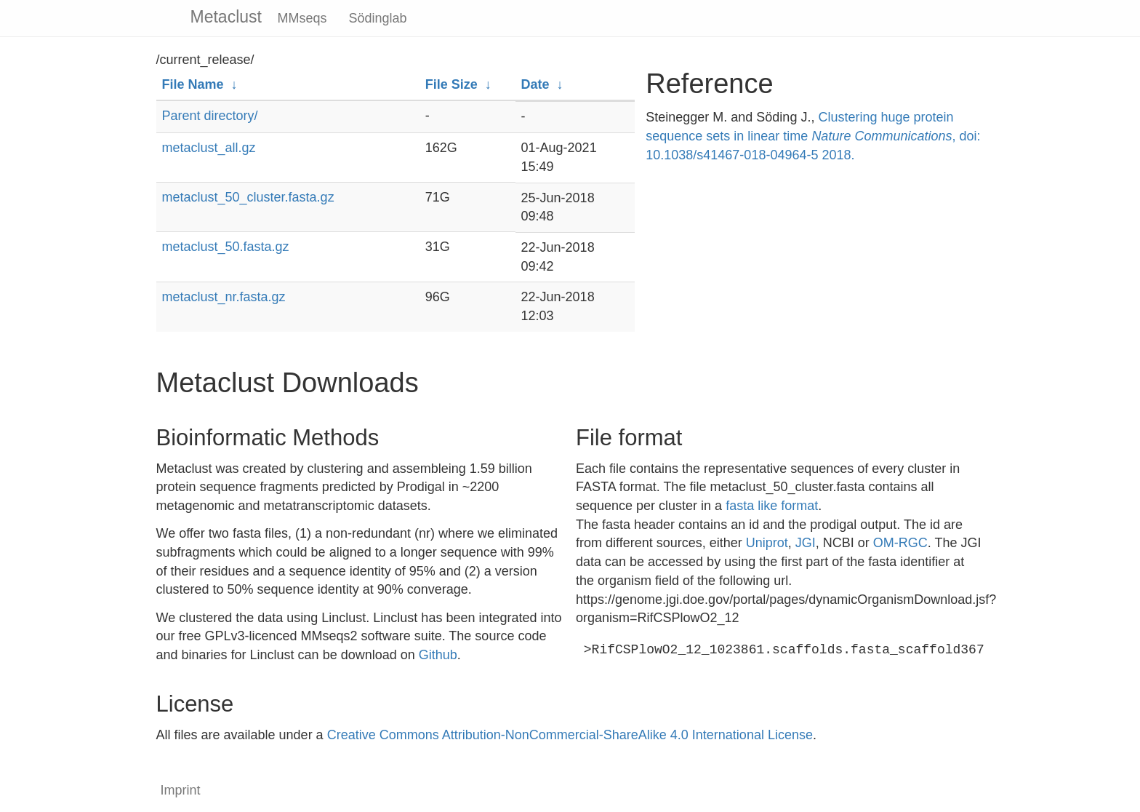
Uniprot (767, 543)
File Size (451, 84)
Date (535, 84)
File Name (193, 84)
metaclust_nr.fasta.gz (224, 297)
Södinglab (378, 18)
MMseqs (302, 18)
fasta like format (772, 505)
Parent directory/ (210, 115)
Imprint (181, 790)
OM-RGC (900, 543)
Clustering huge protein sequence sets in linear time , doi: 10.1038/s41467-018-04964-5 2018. (813, 136)
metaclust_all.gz (209, 147)
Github (438, 655)
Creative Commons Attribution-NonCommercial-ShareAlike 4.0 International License (570, 735)
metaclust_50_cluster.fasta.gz (248, 197)
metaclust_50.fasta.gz (225, 246)
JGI (805, 543)
